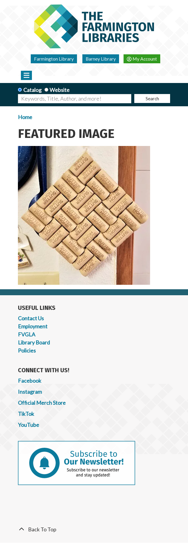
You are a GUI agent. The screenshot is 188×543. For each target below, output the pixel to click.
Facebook (29, 380)
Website (60, 90)
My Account (142, 58)
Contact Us (31, 318)
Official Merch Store (42, 402)
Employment (32, 326)
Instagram (30, 391)
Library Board (34, 342)
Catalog (32, 90)
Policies (27, 350)
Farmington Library (54, 58)
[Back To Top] (94, 529)
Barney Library (101, 58)
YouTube (28, 425)
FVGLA (26, 334)
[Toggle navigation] (26, 75)
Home (25, 117)
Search (152, 98)
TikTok (26, 413)
